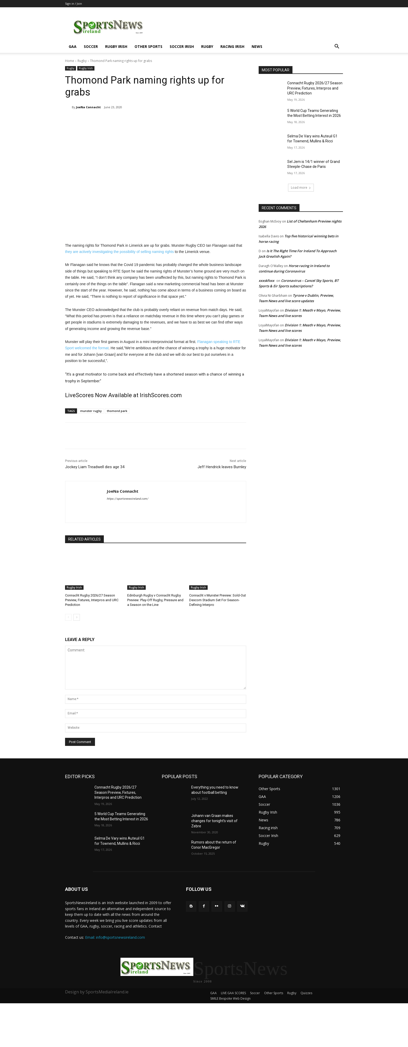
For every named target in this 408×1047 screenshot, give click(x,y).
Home (69, 61)
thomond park (117, 411)
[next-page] (76, 617)
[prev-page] (68, 617)
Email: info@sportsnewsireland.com (115, 937)
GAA (72, 46)
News (257, 46)
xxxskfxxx (266, 280)
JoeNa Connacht (88, 107)
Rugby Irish (116, 46)
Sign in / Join (73, 3)
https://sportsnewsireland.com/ (127, 498)
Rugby (207, 46)
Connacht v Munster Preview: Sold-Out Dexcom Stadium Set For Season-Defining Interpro (217, 600)
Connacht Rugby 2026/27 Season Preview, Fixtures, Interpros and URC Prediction (91, 600)
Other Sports (148, 46)
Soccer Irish (182, 46)
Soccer (91, 46)
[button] (336, 47)
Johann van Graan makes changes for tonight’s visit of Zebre (214, 821)
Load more (301, 187)
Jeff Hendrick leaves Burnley (221, 467)
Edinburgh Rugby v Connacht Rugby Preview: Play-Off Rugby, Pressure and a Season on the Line (155, 600)
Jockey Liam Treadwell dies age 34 (94, 467)
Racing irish (232, 46)
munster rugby (91, 411)
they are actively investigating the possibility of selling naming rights (119, 252)
